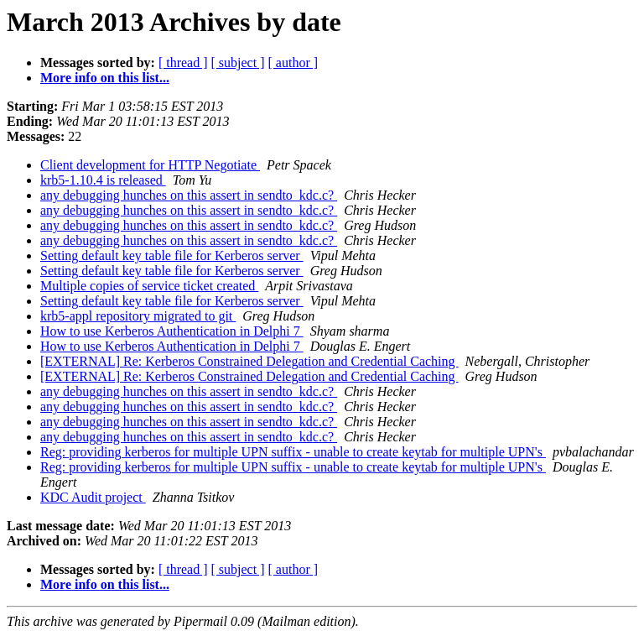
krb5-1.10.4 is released (103, 180)
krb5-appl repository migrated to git (138, 316)
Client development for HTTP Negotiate (150, 165)
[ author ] (293, 62)
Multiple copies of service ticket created (149, 286)
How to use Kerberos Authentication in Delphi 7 (172, 331)
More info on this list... (104, 77)
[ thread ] (183, 62)
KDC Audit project (93, 497)
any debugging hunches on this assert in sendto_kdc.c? (188, 195)
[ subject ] (238, 62)
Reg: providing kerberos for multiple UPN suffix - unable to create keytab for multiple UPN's (293, 452)
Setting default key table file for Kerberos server (172, 255)
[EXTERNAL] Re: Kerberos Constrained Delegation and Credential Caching (249, 361)
